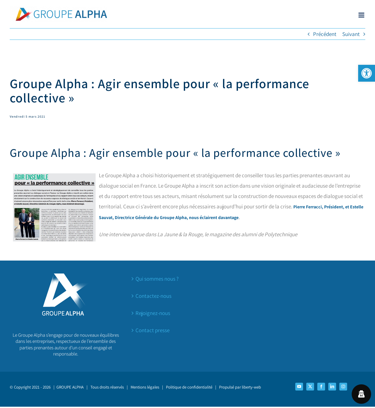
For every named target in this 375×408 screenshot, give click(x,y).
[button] (366, 73)
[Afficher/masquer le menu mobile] (361, 15)
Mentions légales (145, 387)
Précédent (324, 34)
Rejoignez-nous (152, 313)
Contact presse (152, 330)
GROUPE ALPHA (70, 387)
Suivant (351, 34)
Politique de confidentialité (189, 387)
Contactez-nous (153, 295)
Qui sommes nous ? (157, 278)
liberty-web (251, 387)
